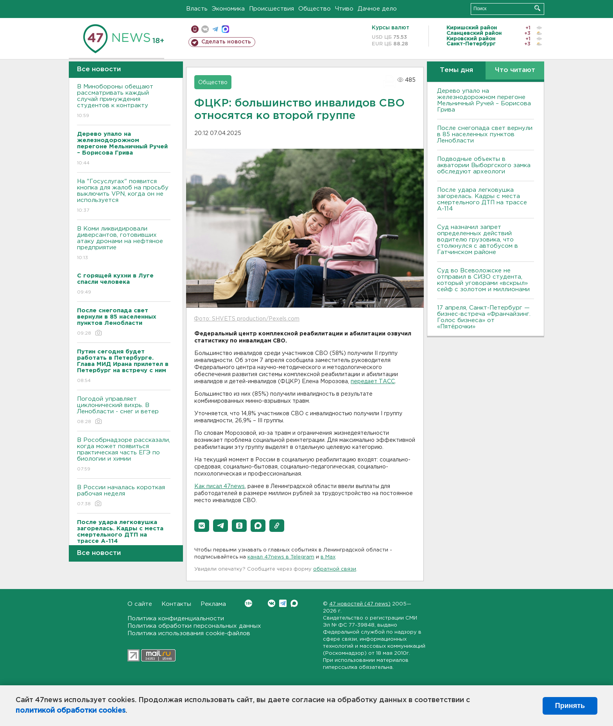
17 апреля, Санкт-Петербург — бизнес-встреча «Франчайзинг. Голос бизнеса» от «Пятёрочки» (484, 317)
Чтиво (344, 8)
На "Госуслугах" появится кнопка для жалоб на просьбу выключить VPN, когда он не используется (123, 196)
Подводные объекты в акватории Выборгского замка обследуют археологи (484, 165)
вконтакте (205, 29)
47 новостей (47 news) (360, 604)
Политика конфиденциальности (175, 618)
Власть (197, 8)
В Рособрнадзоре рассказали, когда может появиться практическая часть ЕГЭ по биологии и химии (123, 455)
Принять (570, 706)
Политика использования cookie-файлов (188, 633)
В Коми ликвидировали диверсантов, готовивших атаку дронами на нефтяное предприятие (123, 243)
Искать (537, 8)
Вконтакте (248, 603)
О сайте (139, 604)
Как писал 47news (219, 486)
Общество (314, 8)
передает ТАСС (373, 381)
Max (294, 603)
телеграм (215, 29)
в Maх (328, 557)
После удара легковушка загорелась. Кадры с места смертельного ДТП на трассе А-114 (482, 199)
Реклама (213, 604)
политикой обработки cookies (70, 711)
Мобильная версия (195, 29)
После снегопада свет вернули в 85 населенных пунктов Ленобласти (484, 134)
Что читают (515, 70)
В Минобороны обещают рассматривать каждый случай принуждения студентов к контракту (123, 101)
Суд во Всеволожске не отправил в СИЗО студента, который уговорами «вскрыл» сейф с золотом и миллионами (483, 280)
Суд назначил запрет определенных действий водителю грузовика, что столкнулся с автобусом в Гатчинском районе (477, 240)
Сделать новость (226, 42)
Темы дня (456, 70)
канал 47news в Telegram (280, 557)
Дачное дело (377, 8)
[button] (201, 525)
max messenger (225, 29)
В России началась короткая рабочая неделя (123, 496)
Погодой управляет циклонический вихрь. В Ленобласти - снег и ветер (123, 410)
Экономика (228, 8)
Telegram (283, 603)
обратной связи (334, 569)
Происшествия (271, 8)
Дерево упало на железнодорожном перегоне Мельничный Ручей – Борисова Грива (484, 100)
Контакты (176, 604)
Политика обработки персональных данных (194, 626)
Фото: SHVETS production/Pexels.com (246, 319)
